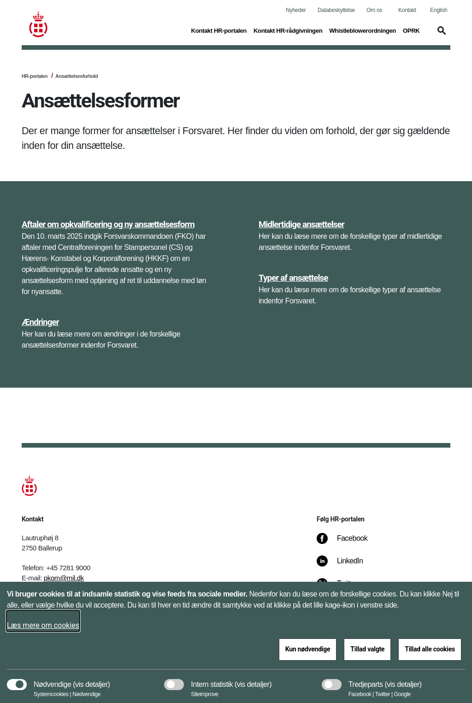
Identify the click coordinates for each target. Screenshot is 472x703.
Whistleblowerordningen (362, 30)
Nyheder (296, 10)
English (438, 10)
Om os (374, 10)
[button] (174, 35)
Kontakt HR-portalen (219, 30)
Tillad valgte (367, 649)
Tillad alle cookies (430, 649)
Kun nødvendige (307, 649)
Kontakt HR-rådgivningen (288, 30)
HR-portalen (34, 76)
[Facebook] (348, 543)
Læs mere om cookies (43, 625)
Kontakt (407, 10)
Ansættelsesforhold (76, 76)
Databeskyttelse (336, 10)
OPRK (411, 30)
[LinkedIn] (346, 565)
